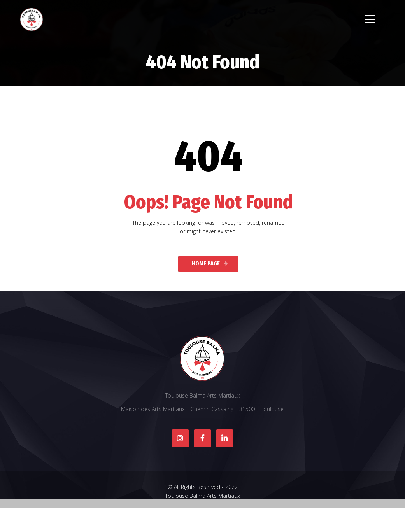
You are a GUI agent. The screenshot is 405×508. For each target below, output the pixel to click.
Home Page (206, 263)
